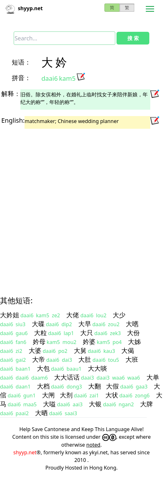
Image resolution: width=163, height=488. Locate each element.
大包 (43, 368)
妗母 (39, 341)
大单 (152, 377)
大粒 (40, 332)
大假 (112, 386)
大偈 (127, 350)
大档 (43, 386)
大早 (84, 324)
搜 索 (133, 38)
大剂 (66, 395)
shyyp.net (25, 452)
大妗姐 (9, 315)
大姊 (134, 341)
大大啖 (97, 368)
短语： (21, 62)
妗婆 (89, 341)
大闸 (48, 395)
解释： (10, 93)
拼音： (21, 77)
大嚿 (132, 324)
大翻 (94, 386)
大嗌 (49, 404)
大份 (133, 332)
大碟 (38, 324)
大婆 (35, 350)
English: (13, 120)
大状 (111, 395)
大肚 (84, 359)
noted (93, 444)
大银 (95, 404)
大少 (119, 315)
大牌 (146, 404)
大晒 (41, 413)
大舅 (80, 350)
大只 (86, 332)
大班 (131, 359)
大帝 (38, 359)
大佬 (72, 315)
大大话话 (67, 377)
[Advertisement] (75, 206)
